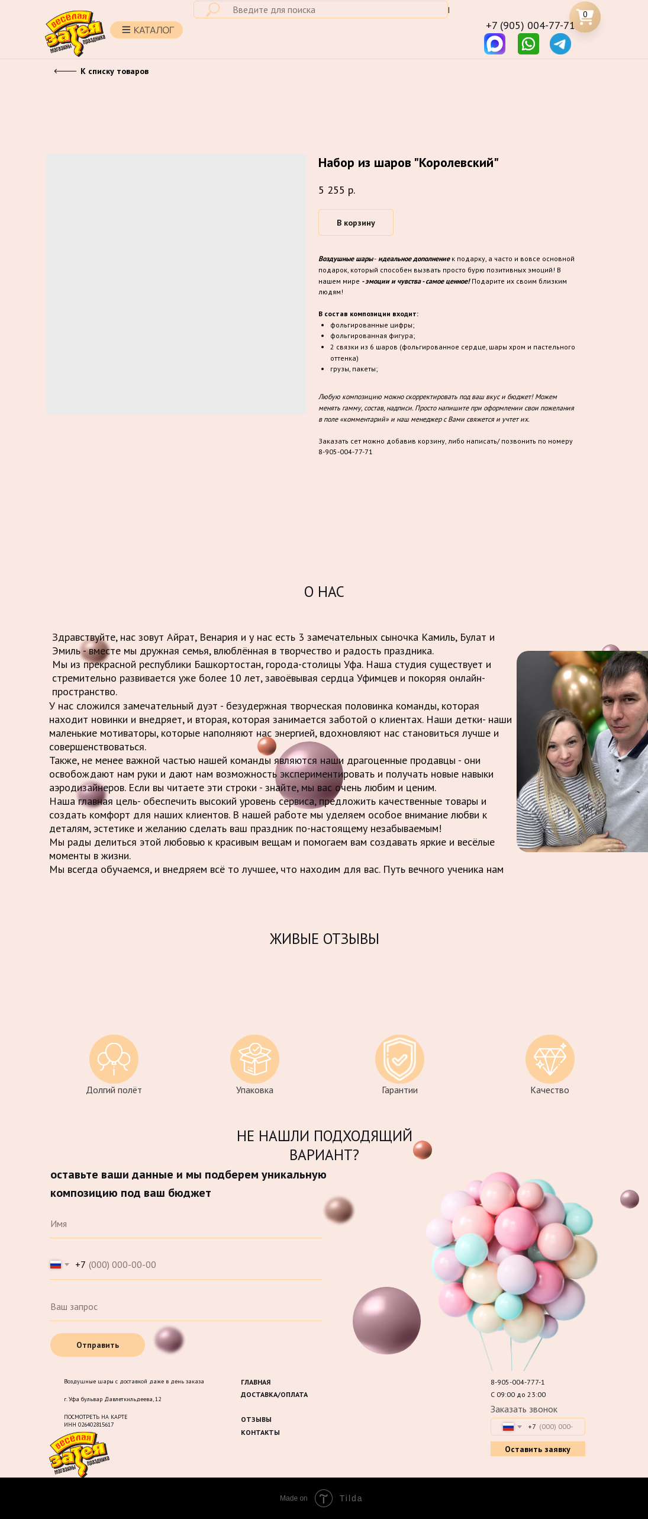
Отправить (97, 1345)
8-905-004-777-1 (518, 1381)
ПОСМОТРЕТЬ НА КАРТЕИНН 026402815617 (96, 1420)
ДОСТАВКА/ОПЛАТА (274, 1394)
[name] (186, 1223)
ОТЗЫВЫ (256, 1419)
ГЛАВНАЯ (255, 1381)
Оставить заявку (537, 1449)
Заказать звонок (524, 1409)
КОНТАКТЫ (260, 1432)
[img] (528, 43)
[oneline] (186, 1306)
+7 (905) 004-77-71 (530, 25)
